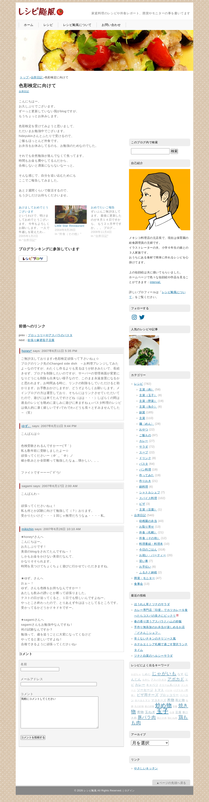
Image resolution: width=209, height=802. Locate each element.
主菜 (142, 418)
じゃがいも (164, 673)
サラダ (143, 446)
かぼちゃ (136, 674)
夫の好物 (139, 706)
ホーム (28, 25)
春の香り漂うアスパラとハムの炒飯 (158, 621)
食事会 (138, 583)
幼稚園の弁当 (148, 521)
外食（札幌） (148, 532)
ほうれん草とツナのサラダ (152, 604)
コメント (27, 694)
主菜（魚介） (148, 406)
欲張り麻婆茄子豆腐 (41, 340)
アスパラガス (158, 679)
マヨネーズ (158, 700)
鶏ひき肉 (162, 718)
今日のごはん (148, 549)
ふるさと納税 (148, 572)
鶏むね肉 (172, 718)
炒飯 (175, 706)
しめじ (146, 674)
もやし (146, 679)
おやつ (143, 429)
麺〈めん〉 (146, 423)
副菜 (142, 412)
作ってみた (146, 475)
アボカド (175, 679)
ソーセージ (145, 690)
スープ (143, 452)
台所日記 (24, 91)
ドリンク (145, 458)
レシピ (48, 25)
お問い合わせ (111, 25)
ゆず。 (26, 426)
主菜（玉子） (148, 395)
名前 (24, 664)
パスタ (143, 463)
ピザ (142, 503)
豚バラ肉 (147, 717)
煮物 (140, 712)
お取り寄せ (146, 526)
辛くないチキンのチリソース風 (155, 638)
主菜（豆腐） (148, 509)
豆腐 (178, 712)
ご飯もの (145, 435)
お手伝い (145, 566)
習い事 (143, 561)
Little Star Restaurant (69, 225)
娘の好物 (149, 706)
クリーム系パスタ (169, 685)
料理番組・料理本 (151, 543)
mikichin (28, 529)
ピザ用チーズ (148, 695)
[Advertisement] (49, 292)
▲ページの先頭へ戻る (171, 782)
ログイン (130, 790)
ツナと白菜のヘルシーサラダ (153, 655)
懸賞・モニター (144, 578)
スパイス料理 (148, 498)
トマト (159, 690)
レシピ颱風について (77, 25)
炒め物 (163, 705)
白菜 (172, 712)
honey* (27, 351)
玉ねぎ (150, 712)
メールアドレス (32, 679)
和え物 (180, 700)
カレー (143, 441)
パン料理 (145, 469)
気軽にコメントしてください (59, 715)
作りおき (145, 481)
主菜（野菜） (148, 401)
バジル (168, 690)
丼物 (170, 700)
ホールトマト (142, 700)
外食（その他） (149, 538)
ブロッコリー (169, 695)
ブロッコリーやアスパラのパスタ (50, 335)
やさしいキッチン (146, 768)
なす (181, 674)
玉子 (162, 711)
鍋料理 (143, 486)
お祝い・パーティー (152, 555)
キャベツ (152, 684)
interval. (155, 282)
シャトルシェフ (149, 492)
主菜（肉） (146, 389)
